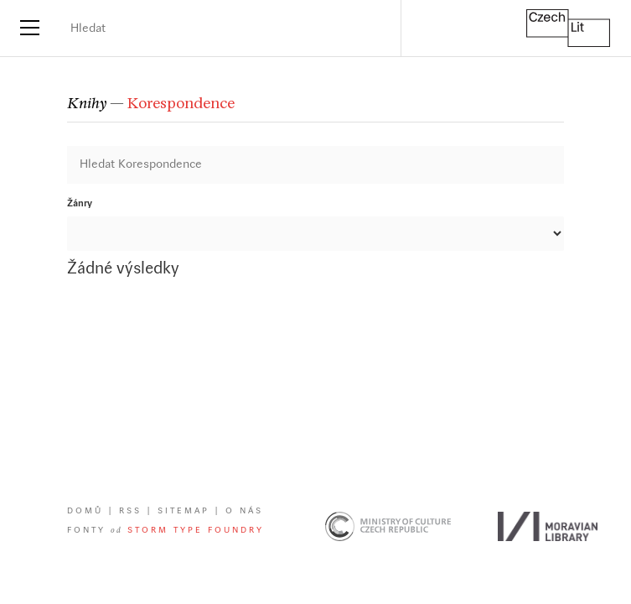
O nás (244, 511)
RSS (130, 511)
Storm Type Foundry (195, 530)
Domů (85, 511)
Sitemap (183, 511)
